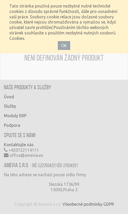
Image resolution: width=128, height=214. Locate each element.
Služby (10, 106)
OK (64, 45)
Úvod (9, 96)
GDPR (108, 204)
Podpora (12, 125)
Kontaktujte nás (19, 144)
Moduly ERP (15, 115)
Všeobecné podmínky (82, 204)
